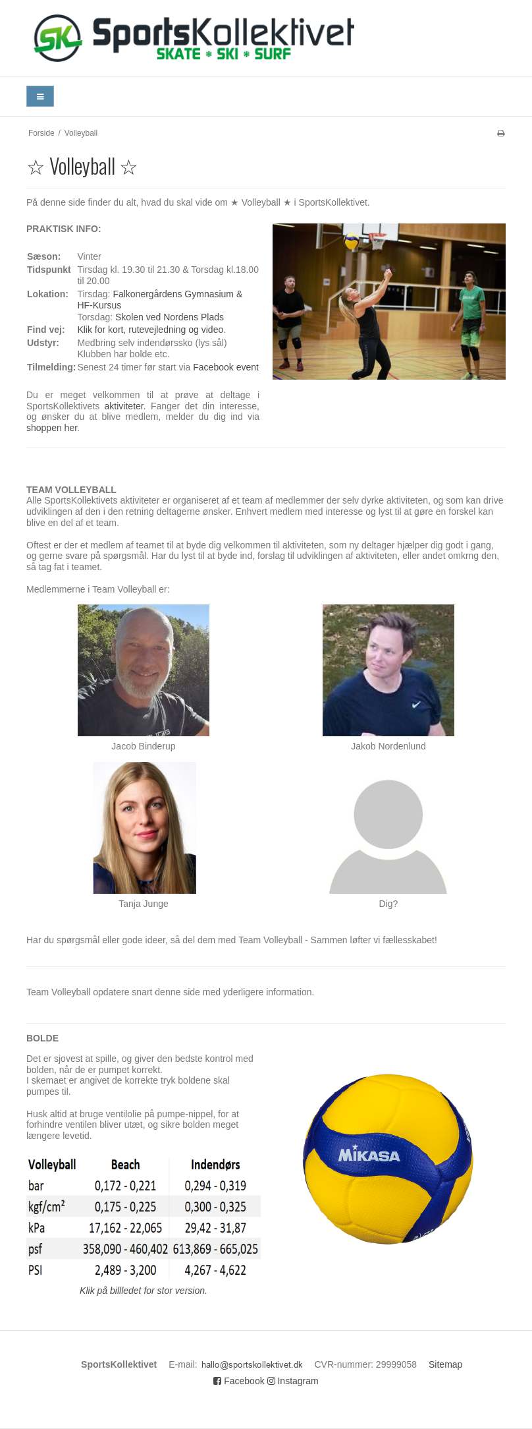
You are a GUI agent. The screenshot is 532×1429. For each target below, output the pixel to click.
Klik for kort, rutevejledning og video (150, 329)
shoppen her (51, 428)
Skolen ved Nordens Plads (169, 317)
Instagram (293, 1381)
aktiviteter (124, 406)
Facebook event (226, 367)
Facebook (238, 1381)
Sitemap (445, 1364)
